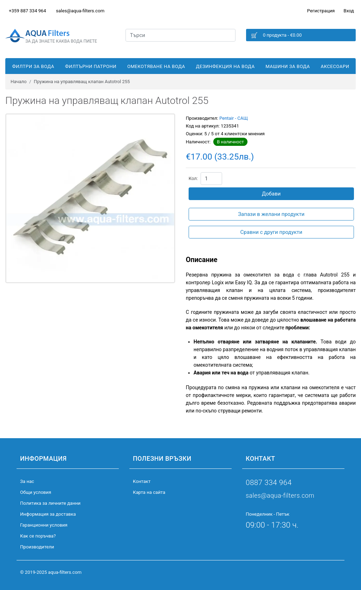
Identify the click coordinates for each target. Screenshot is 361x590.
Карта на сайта (149, 492)
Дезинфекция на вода (225, 66)
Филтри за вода (33, 66)
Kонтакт (142, 481)
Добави (271, 194)
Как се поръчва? (38, 536)
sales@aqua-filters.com (80, 10)
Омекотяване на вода (156, 66)
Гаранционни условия (43, 525)
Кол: (193, 178)
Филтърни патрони (91, 66)
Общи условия (35, 492)
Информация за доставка (48, 514)
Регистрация (321, 10)
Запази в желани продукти (271, 214)
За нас (27, 481)
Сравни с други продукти (271, 232)
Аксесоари (335, 66)
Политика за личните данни (50, 503)
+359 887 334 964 (27, 10)
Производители (37, 546)
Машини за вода (287, 66)
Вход (349, 10)
